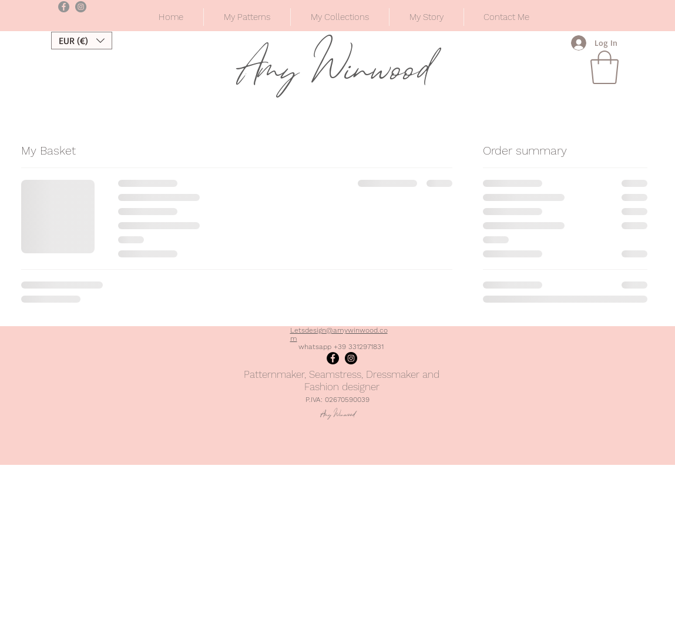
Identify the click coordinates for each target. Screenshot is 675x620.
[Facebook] (333, 358)
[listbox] (81, 40)
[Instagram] (351, 358)
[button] (340, 17)
